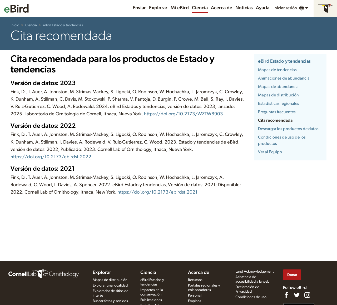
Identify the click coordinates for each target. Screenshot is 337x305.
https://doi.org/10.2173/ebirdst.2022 (51, 157)
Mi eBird (180, 8)
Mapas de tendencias (277, 70)
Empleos (194, 301)
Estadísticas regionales (278, 103)
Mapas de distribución (278, 95)
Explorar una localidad (110, 285)
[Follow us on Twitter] (297, 295)
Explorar (158, 8)
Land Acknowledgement (254, 271)
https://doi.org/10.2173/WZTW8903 (183, 114)
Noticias (244, 8)
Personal (194, 295)
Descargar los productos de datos (288, 129)
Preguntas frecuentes (277, 112)
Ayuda (262, 8)
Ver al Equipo (270, 152)
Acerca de (221, 8)
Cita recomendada (275, 120)
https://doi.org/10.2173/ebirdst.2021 (157, 192)
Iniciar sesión (285, 8)
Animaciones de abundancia (284, 78)
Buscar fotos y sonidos (110, 301)
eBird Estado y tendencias (63, 25)
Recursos (195, 280)
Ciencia (200, 8)
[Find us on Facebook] (286, 295)
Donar (292, 275)
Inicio (15, 25)
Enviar (139, 8)
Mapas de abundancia (278, 87)
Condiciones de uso (250, 297)
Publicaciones (151, 300)
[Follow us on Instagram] (307, 295)
